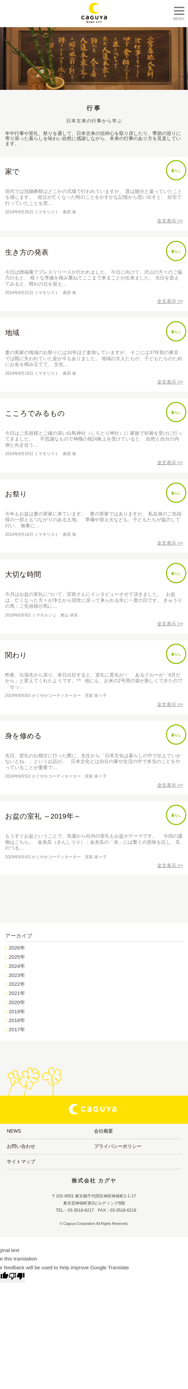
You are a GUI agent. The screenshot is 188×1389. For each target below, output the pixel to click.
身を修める (23, 736)
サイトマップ (21, 1161)
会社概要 (103, 1131)
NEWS (14, 1131)
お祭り (16, 494)
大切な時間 (23, 574)
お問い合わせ (21, 1146)
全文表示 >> (170, 220)
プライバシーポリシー (118, 1146)
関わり (16, 655)
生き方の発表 (27, 252)
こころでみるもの (35, 413)
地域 (12, 332)
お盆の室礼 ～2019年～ (43, 816)
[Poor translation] (16, 1277)
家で (12, 171)
